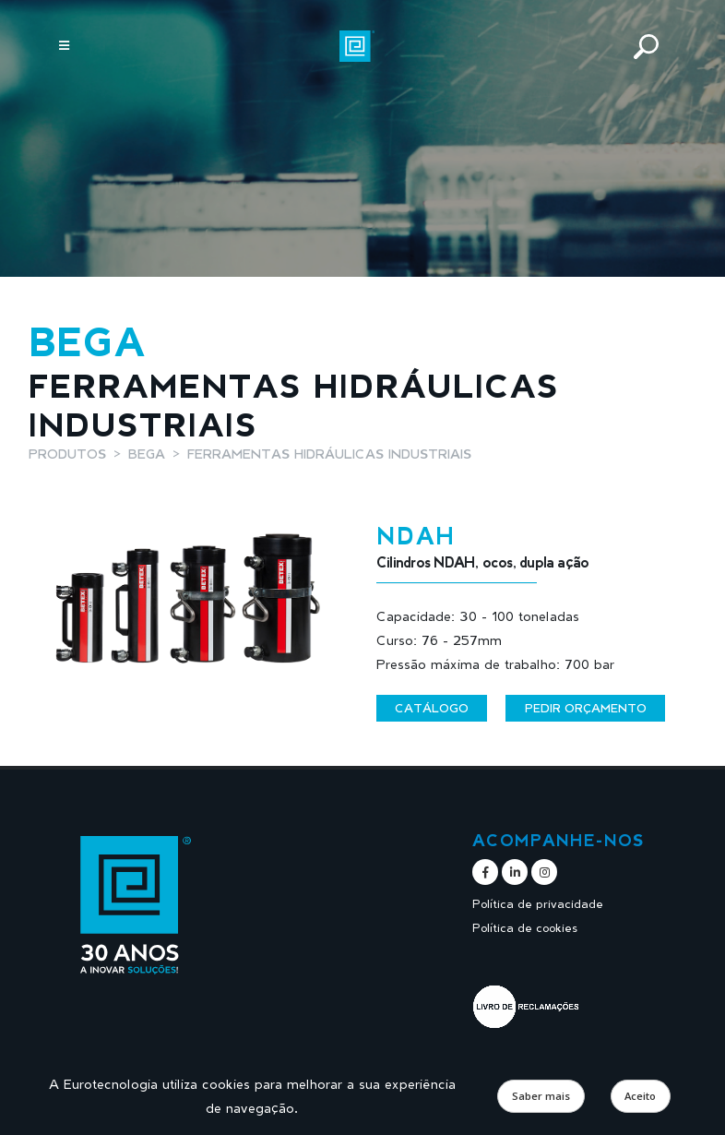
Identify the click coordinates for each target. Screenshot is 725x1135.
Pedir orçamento (586, 707)
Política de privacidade (537, 904)
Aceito (640, 1096)
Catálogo (432, 707)
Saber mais (541, 1096)
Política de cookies (524, 928)
